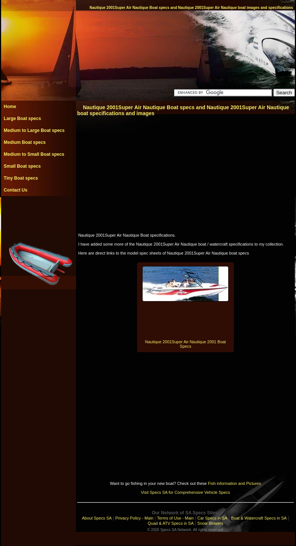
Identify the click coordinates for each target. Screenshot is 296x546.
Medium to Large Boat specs (34, 130)
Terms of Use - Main (175, 518)
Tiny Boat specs (21, 178)
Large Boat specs (22, 118)
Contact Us (15, 190)
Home (10, 106)
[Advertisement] (38, 213)
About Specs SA (97, 518)
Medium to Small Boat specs (34, 154)
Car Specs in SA (212, 518)
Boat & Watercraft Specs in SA (258, 518)
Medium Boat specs (25, 142)
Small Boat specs (22, 166)
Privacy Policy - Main (134, 518)
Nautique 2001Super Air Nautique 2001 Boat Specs (185, 344)
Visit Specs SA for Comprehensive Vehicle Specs (185, 492)
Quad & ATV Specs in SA (171, 523)
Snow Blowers (210, 523)
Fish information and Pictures (234, 483)
